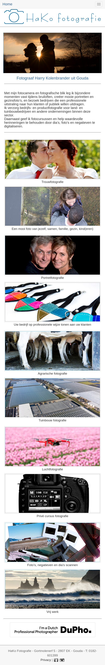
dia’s (56, 122)
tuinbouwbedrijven (17, 111)
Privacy (45, 660)
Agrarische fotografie (52, 373)
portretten (82, 97)
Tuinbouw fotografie (52, 420)
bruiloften (45, 97)
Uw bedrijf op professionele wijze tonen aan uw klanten (52, 324)
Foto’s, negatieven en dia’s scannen (52, 565)
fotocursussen (41, 119)
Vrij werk (52, 612)
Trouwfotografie (52, 182)
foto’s (65, 122)
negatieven (83, 122)
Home (7, 4)
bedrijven (47, 100)
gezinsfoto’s (13, 100)
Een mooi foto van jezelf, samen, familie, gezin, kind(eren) (52, 229)
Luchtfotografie (52, 469)
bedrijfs (25, 108)
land (74, 108)
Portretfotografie (52, 278)
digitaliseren (13, 126)
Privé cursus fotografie (52, 516)
